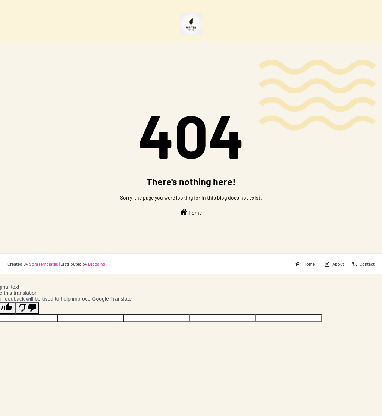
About (334, 264)
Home (191, 212)
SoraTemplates (43, 263)
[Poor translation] (27, 308)
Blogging (96, 263)
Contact (363, 264)
